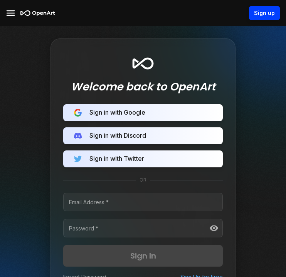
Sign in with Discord (143, 135)
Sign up (264, 13)
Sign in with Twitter (143, 158)
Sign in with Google (143, 112)
